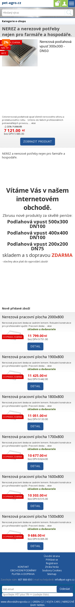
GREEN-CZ (38, 601)
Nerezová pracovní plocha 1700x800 (33, 436)
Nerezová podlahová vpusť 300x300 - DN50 (55, 46)
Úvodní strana (52, 556)
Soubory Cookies (52, 570)
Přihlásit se (52, 559)
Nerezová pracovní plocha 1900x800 (33, 356)
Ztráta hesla (52, 567)
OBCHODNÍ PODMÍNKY (23, 570)
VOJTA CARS (53, 601)
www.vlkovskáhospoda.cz (15, 601)
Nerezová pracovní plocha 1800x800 (33, 396)
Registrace (52, 563)
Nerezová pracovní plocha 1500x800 (33, 516)
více (33, 123)
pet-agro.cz (11, 2)
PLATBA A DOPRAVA (23, 574)
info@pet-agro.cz (64, 579)
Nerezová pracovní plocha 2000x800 (33, 316)
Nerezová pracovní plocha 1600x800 (33, 476)
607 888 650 (25, 579)
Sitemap (51, 574)
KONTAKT (23, 567)
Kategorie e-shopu (14, 21)
